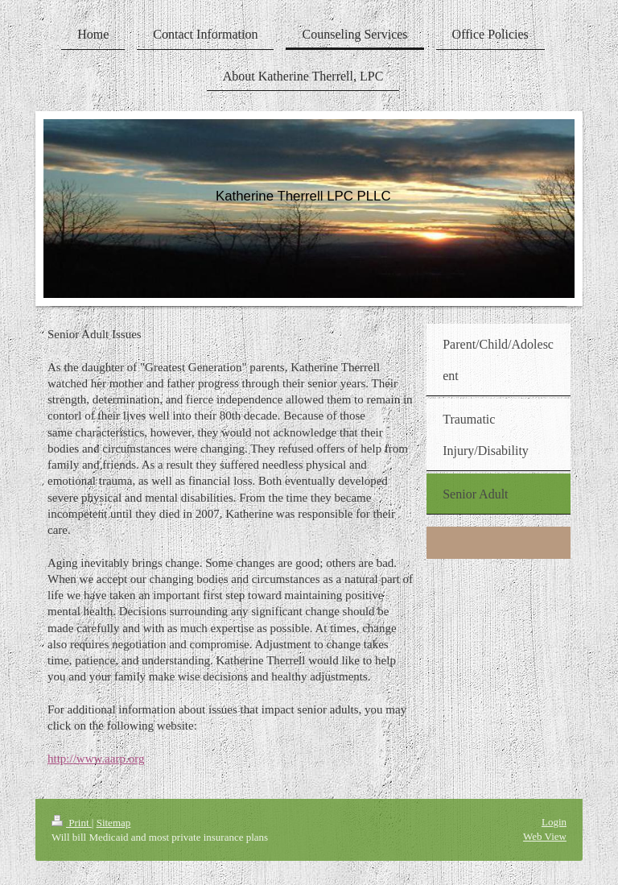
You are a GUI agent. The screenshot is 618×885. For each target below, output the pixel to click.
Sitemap (114, 823)
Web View (544, 836)
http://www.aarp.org (95, 758)
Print (72, 823)
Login (554, 822)
